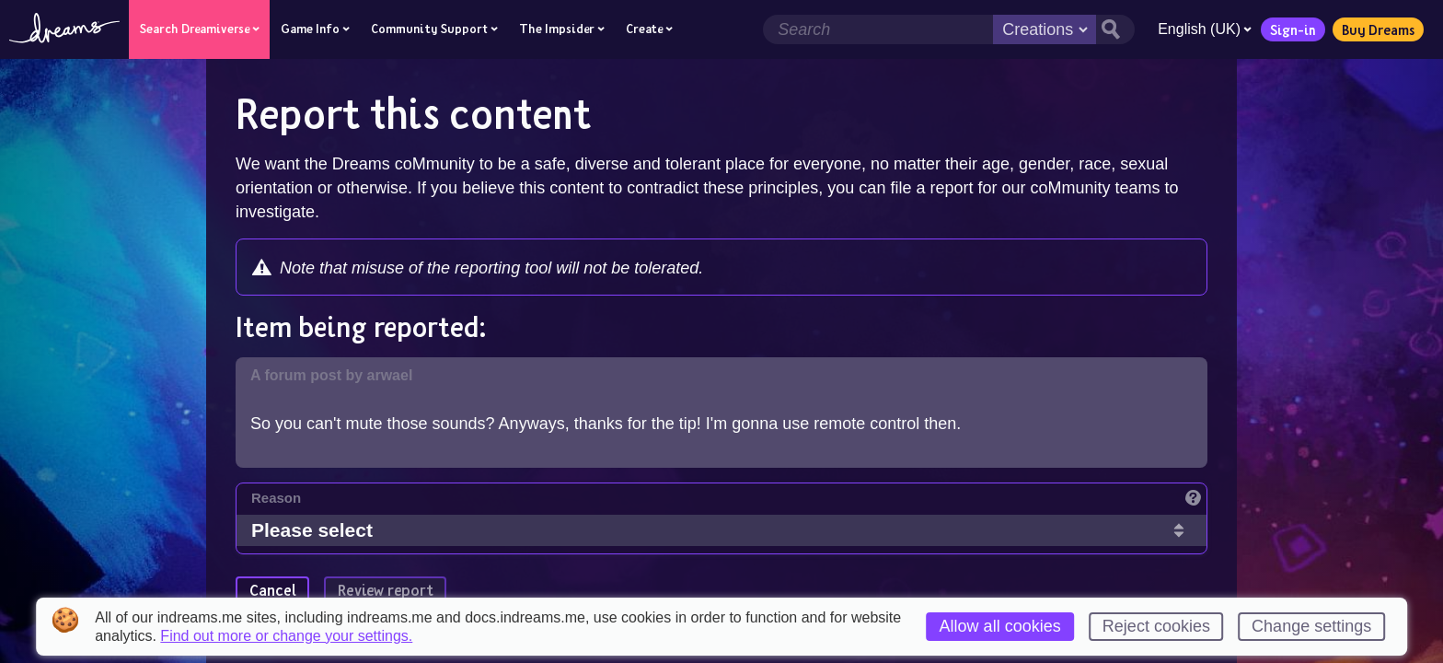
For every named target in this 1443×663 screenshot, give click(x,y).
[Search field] (878, 29)
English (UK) (1205, 29)
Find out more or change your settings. (286, 636)
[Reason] (728, 502)
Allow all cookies (1000, 626)
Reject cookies (1156, 626)
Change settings (1311, 626)
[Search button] (1115, 29)
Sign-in (1293, 29)
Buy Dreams (1378, 29)
